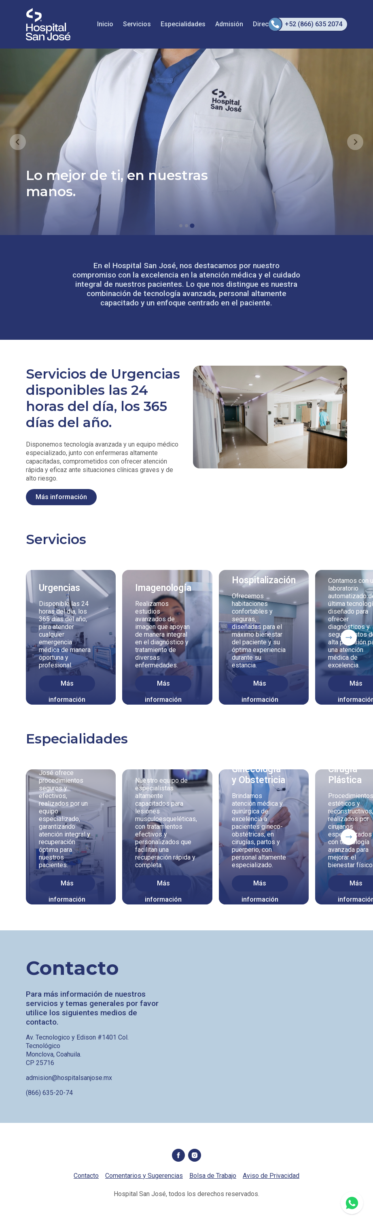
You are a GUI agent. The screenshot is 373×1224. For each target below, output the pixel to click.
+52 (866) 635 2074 (305, 24)
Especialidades (183, 24)
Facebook (178, 1155)
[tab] (180, 225)
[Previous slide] (18, 142)
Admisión (229, 24)
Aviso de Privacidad (271, 1176)
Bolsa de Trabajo (212, 1176)
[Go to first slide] (355, 142)
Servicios (137, 24)
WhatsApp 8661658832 (352, 1203)
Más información (61, 497)
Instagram (194, 1155)
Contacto (86, 1176)
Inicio (105, 24)
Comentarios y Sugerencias (144, 1176)
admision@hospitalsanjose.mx (69, 1078)
